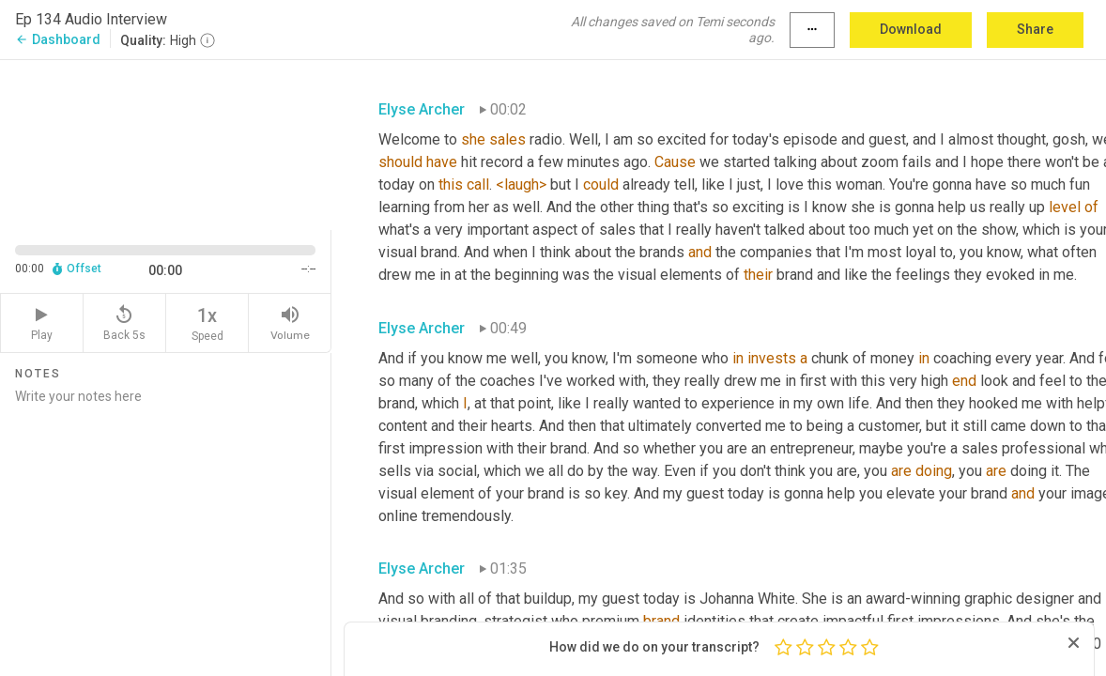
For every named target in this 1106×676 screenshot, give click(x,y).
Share (1035, 29)
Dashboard (57, 39)
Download (911, 29)
